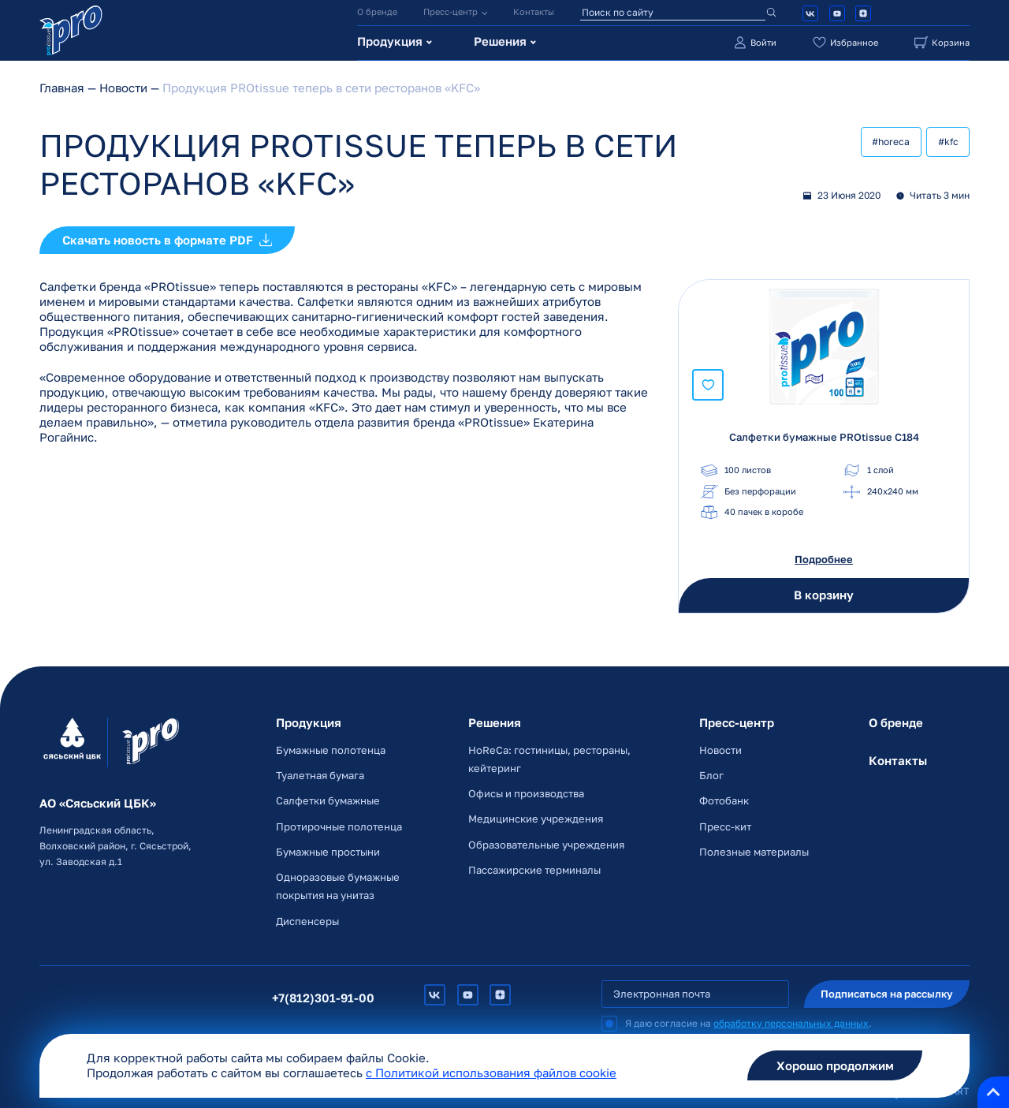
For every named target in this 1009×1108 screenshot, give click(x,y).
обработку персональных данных (791, 1022)
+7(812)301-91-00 (326, 995)
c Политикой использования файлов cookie (491, 1073)
